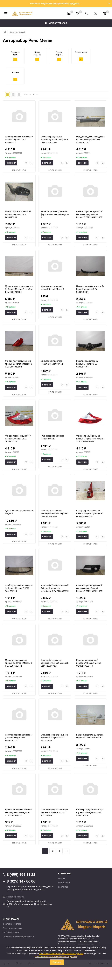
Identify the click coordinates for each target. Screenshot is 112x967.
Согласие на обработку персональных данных (78, 941)
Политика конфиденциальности (18, 937)
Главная (62, 878)
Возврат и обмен (11, 932)
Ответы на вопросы (12, 928)
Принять (57, 962)
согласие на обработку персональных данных (61, 953)
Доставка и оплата (12, 924)
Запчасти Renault (17, 32)
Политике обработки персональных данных (56, 956)
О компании (64, 883)
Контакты (63, 887)
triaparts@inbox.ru (15, 896)
